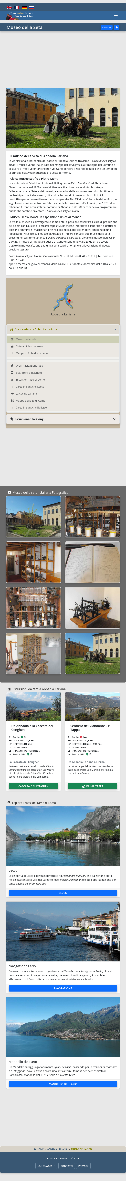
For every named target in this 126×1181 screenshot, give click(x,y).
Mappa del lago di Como (27, 400)
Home (38, 1149)
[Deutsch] (24, 7)
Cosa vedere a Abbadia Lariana (33, 329)
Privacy (83, 1166)
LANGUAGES (45, 1166)
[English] (9, 7)
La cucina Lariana (23, 393)
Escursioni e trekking (26, 419)
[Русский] (31, 7)
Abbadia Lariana (57, 1149)
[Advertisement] (63, 59)
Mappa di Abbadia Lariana (29, 353)
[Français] (16, 7)
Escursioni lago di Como (27, 379)
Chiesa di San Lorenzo (26, 346)
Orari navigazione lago (26, 365)
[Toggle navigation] (115, 15)
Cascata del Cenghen (33, 786)
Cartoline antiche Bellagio (28, 407)
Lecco (63, 893)
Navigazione (63, 988)
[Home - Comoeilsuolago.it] (20, 15)
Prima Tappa (92, 786)
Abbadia (106, 27)
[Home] (116, 27)
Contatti (67, 1166)
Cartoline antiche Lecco (27, 386)
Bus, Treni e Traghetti (26, 372)
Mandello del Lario (63, 1084)
